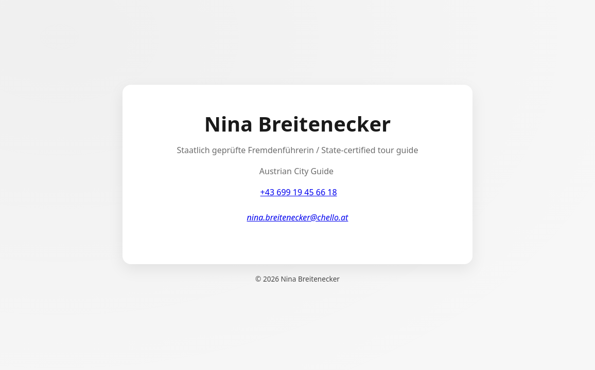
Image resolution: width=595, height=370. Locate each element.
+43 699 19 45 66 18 (298, 192)
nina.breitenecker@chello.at (297, 217)
